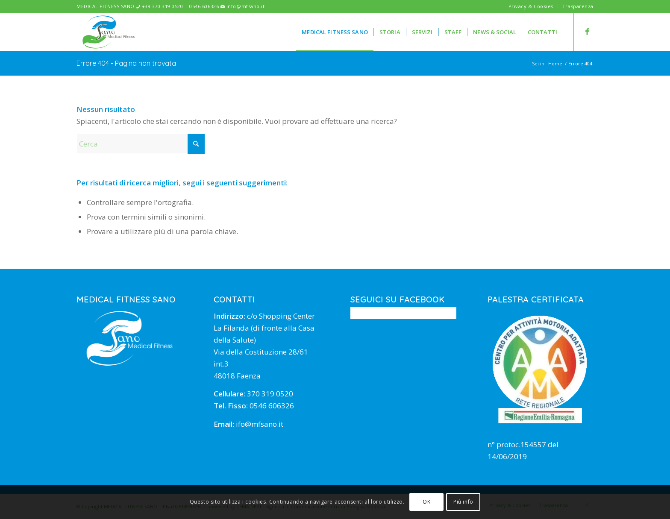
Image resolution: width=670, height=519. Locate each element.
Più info (463, 501)
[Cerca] (140, 144)
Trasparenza (578, 6)
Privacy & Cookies (530, 6)
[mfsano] (108, 32)
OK (426, 501)
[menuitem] (531, 6)
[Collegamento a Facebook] (587, 31)
